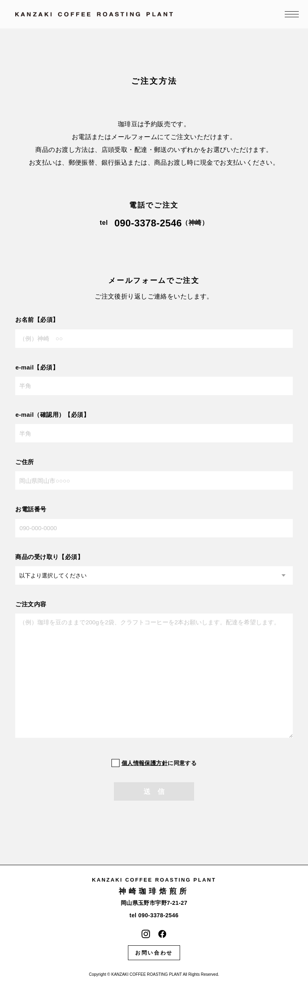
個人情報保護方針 (145, 763)
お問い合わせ (154, 953)
